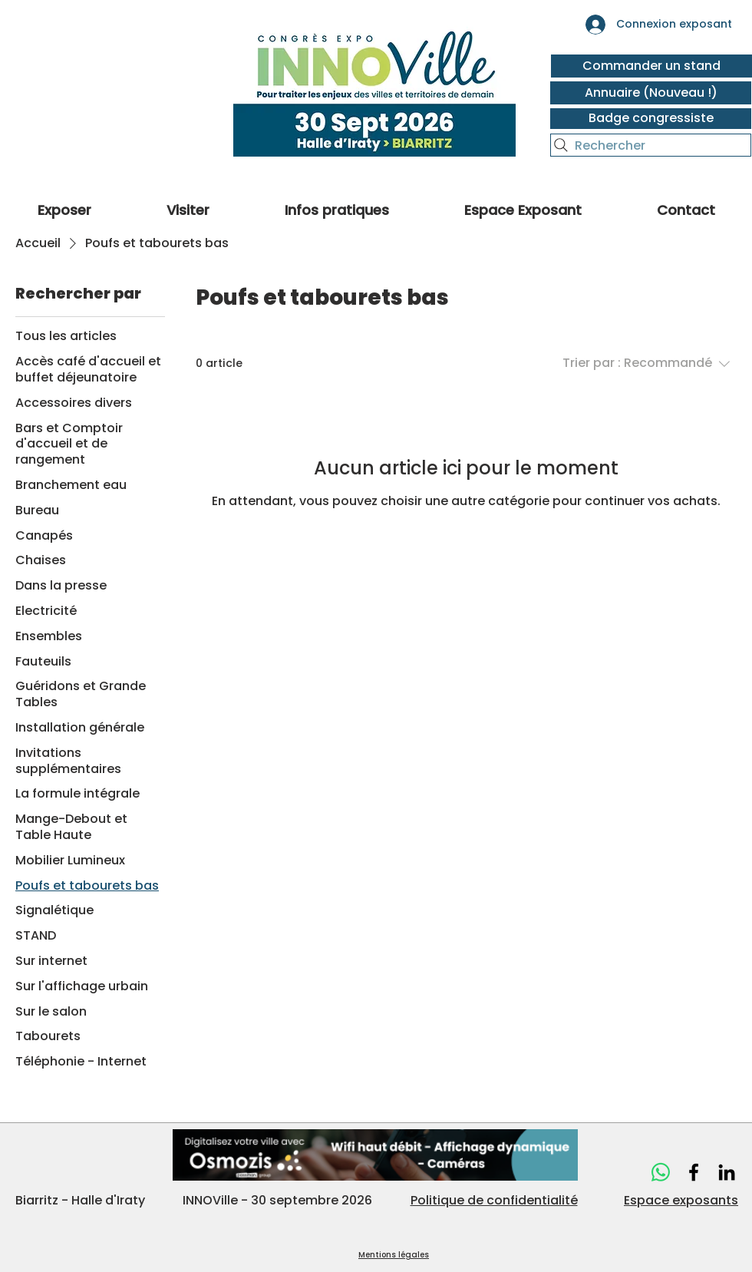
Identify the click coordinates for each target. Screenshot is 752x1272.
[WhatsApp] (660, 1172)
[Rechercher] (650, 145)
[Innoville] (693, 1172)
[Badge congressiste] (650, 118)
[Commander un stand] (651, 66)
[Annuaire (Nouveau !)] (650, 92)
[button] (188, 208)
